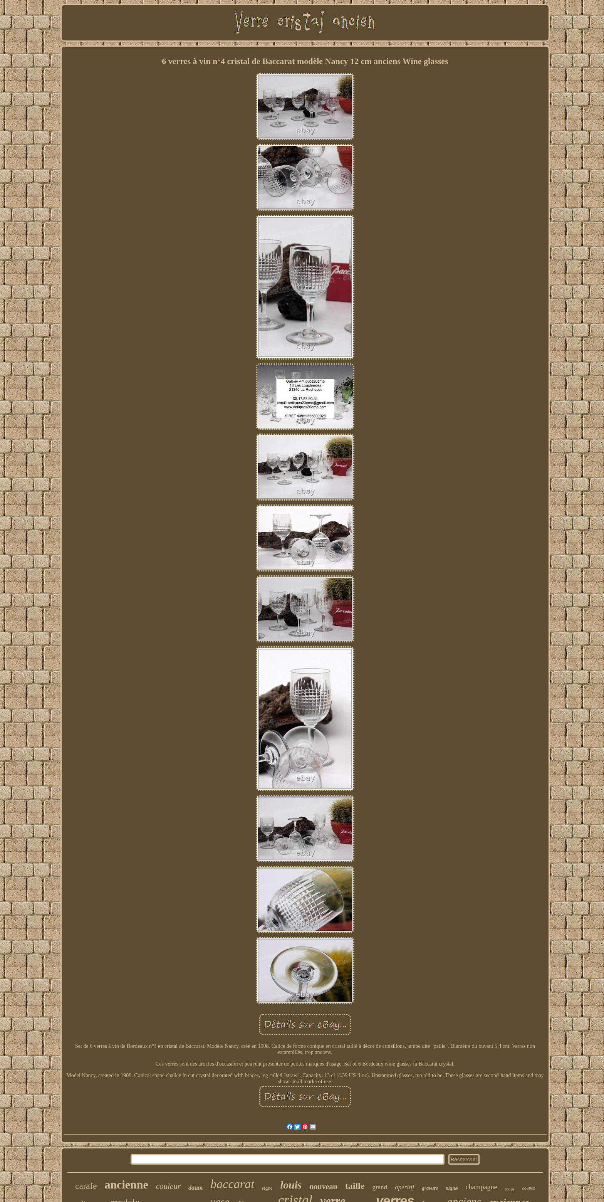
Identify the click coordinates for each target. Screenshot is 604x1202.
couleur (168, 1186)
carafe (86, 1186)
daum (195, 1187)
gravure (430, 1188)
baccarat (232, 1184)
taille (355, 1186)
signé (452, 1188)
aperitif (404, 1187)
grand (379, 1187)
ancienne (126, 1184)
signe (267, 1188)
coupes (528, 1188)
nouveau (323, 1186)
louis (291, 1185)
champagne (481, 1187)
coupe (509, 1189)
